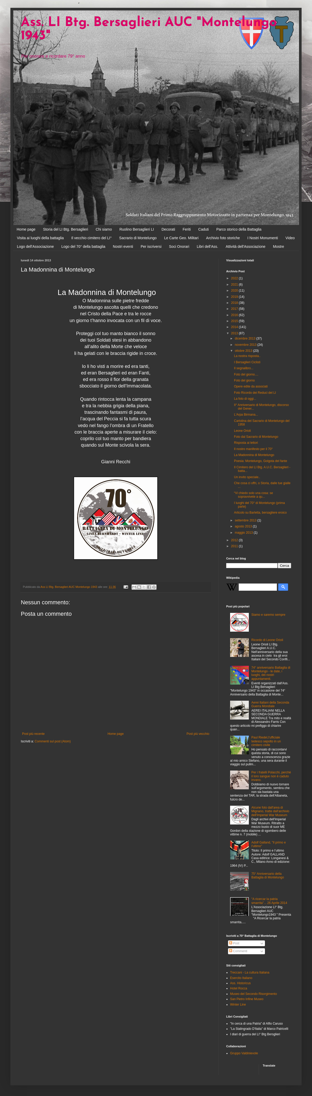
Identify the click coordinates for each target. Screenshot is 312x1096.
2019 (235, 297)
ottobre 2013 (244, 351)
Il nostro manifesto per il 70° (253, 449)
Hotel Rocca (238, 988)
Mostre (278, 246)
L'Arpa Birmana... (246, 414)
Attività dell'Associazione (245, 246)
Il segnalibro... (244, 368)
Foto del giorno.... (246, 374)
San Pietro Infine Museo (246, 999)
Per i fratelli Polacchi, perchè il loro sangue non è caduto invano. (271, 776)
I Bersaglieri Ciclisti (247, 362)
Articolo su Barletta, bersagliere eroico (260, 512)
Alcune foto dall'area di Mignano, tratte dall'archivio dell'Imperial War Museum (270, 811)
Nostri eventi (123, 246)
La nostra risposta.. (247, 356)
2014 (235, 327)
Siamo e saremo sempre (268, 615)
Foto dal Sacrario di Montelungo (256, 437)
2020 (235, 290)
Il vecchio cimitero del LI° (91, 238)
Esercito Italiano (241, 978)
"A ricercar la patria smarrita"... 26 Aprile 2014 (269, 900)
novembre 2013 (246, 345)
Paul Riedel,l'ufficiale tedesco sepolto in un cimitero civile (266, 741)
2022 (235, 278)
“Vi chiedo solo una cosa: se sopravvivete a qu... (253, 494)
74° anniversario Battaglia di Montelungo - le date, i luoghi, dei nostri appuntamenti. (270, 673)
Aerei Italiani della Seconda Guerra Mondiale (270, 704)
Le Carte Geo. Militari (181, 238)
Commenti (238, 951)
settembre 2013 (246, 520)
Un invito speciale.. (247, 477)
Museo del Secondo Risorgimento (253, 994)
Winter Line (238, 1004)
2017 (235, 309)
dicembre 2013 (245, 338)
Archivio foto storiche (223, 238)
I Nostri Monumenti (263, 238)
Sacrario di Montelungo (138, 238)
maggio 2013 (244, 532)
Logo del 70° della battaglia (83, 246)
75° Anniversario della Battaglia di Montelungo (267, 875)
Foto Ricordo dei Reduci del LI (255, 393)
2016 (235, 315)
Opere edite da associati (251, 386)
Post (234, 943)
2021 (235, 284)
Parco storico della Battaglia (239, 229)
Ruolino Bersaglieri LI (136, 229)
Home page (26, 229)
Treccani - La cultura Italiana (249, 972)
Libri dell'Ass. (207, 246)
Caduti (203, 229)
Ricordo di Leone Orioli (267, 640)
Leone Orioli (242, 431)
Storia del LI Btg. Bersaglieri (65, 229)
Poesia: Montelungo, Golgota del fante (260, 461)
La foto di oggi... (245, 399)
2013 (235, 333)
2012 (235, 540)
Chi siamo (104, 229)
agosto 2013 (244, 526)
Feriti (187, 229)
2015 (235, 321)
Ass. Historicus (240, 983)
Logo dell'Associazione (35, 246)
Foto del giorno (244, 380)
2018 (235, 303)
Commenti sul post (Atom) (53, 741)
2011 (235, 546)
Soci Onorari (179, 246)
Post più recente (33, 734)
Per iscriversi (151, 246)
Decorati (168, 229)
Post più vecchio (198, 734)
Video (290, 238)
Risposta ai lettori (246, 443)
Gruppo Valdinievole (244, 1053)
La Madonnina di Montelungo (254, 455)
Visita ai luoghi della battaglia (40, 238)
